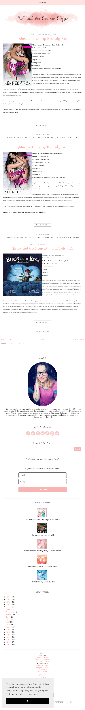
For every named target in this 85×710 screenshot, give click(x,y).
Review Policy (42, 678)
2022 (9, 607)
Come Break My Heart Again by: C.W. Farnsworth (42, 551)
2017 (9, 639)
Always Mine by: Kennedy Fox (42, 147)
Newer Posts (6, 339)
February (9, 627)
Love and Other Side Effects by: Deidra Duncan (42, 520)
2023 (9, 604)
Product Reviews (42, 659)
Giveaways (42, 670)
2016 (9, 642)
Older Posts (78, 339)
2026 (9, 597)
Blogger (68, 702)
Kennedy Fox (48, 138)
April (8, 622)
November (10, 612)
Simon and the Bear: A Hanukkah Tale (42, 248)
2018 (9, 637)
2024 (9, 602)
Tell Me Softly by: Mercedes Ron (42, 582)
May (8, 619)
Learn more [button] (32, 694)
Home (42, 339)
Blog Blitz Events (42, 668)
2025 (9, 599)
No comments (42, 135)
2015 (9, 644)
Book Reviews (21, 138)
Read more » (42, 125)
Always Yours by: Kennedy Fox (42, 38)
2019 (9, 635)
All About (42, 676)
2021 (9, 629)
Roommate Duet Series (68, 138)
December (10, 609)
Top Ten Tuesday (42, 661)
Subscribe (42, 489)
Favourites (35, 138)
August (9, 614)
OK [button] (27, 701)
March (8, 624)
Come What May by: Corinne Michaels (42, 566)
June (8, 617)
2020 (9, 632)
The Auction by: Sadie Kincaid (42, 535)
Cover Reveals (42, 666)
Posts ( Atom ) (18, 343)
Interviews (43, 674)
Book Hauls (42, 672)
